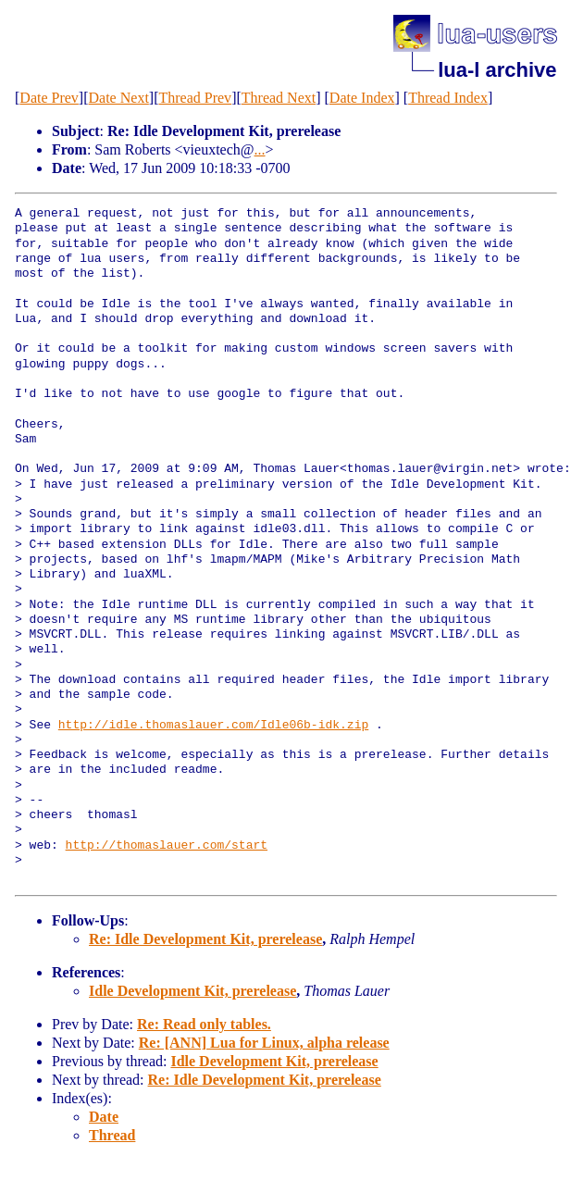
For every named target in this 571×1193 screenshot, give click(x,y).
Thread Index (448, 98)
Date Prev (49, 98)
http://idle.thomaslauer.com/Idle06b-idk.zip (213, 725)
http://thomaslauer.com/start (166, 846)
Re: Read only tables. (204, 1024)
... (260, 149)
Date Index (362, 98)
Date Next (119, 98)
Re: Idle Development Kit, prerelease (205, 939)
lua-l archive (497, 69)
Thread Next (279, 98)
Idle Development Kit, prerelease (192, 991)
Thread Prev (194, 98)
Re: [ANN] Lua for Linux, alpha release (264, 1042)
